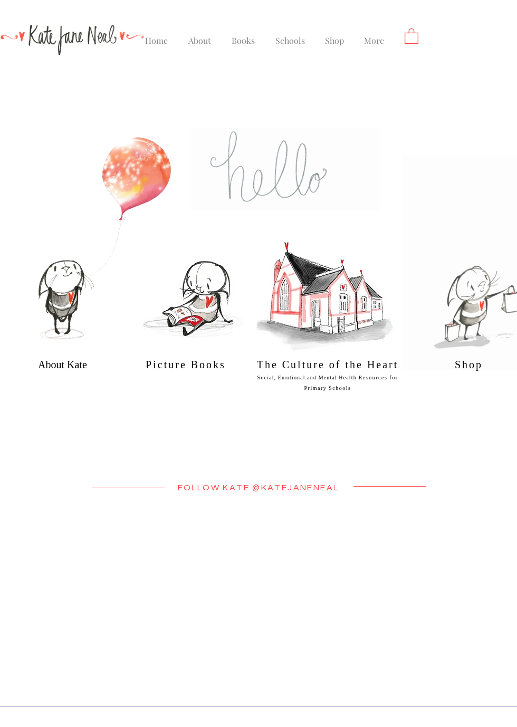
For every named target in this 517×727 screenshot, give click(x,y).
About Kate (62, 364)
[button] (411, 35)
